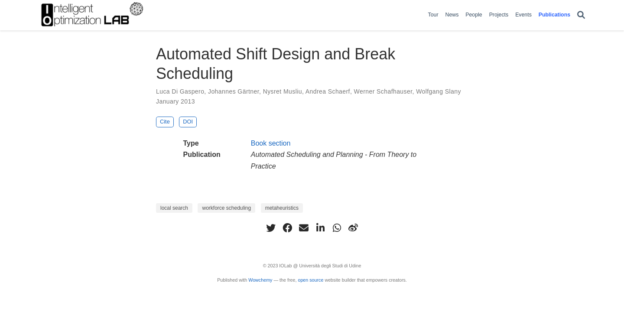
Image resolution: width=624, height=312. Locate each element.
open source (310, 280)
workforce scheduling (226, 208)
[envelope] (303, 227)
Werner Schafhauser (383, 91)
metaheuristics (282, 208)
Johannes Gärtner (233, 91)
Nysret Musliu (282, 91)
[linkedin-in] (320, 227)
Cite (165, 121)
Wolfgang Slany (438, 91)
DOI (188, 121)
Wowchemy (260, 280)
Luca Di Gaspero (180, 91)
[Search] (581, 15)
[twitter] (270, 227)
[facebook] (287, 227)
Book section (271, 143)
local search (174, 208)
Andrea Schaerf (328, 91)
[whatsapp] (336, 227)
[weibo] (353, 227)
